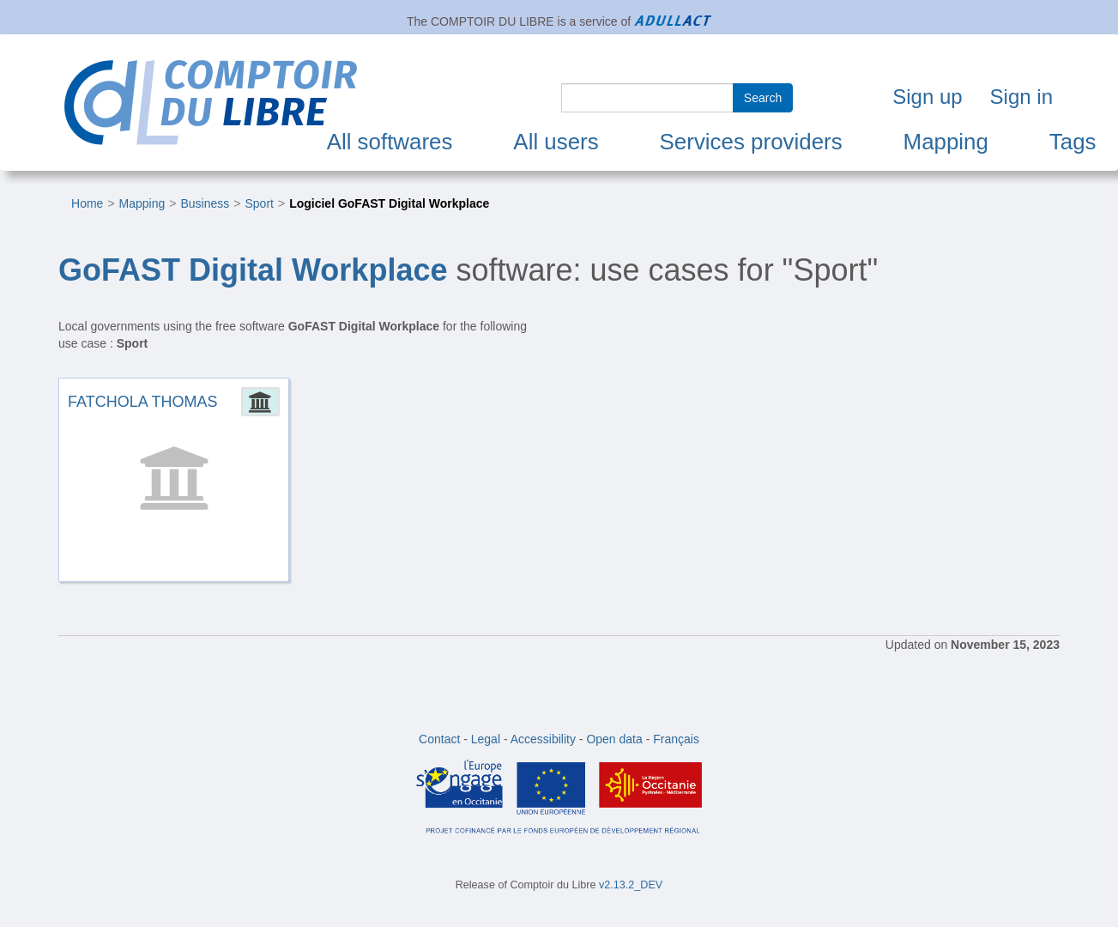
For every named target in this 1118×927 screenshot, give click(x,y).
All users (555, 142)
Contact (439, 739)
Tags (1073, 142)
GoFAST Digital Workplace (252, 270)
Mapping (945, 142)
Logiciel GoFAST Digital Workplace (389, 203)
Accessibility (543, 739)
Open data (614, 739)
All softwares (390, 142)
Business (204, 203)
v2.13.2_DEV (630, 885)
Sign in (1021, 96)
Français (676, 739)
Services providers (751, 142)
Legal (485, 739)
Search (763, 98)
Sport (259, 203)
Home (87, 203)
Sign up (927, 96)
